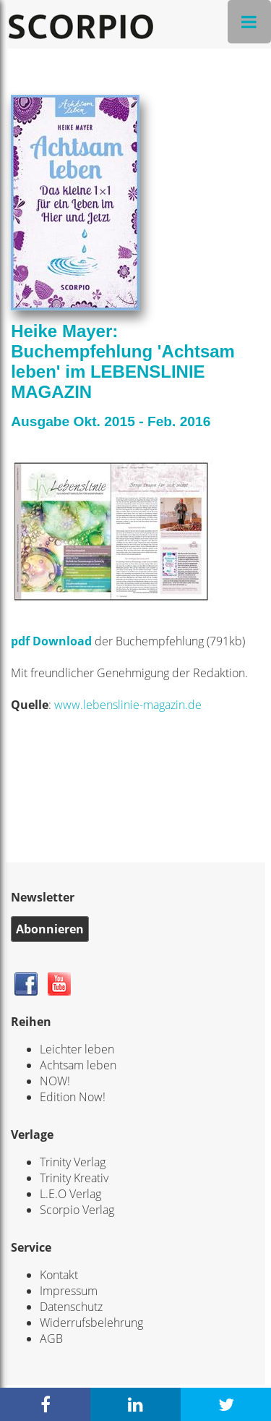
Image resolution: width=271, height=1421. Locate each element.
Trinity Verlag (73, 1162)
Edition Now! (73, 1097)
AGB (51, 1338)
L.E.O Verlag (70, 1194)
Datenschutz (71, 1307)
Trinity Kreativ (74, 1178)
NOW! (55, 1081)
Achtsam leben (78, 1065)
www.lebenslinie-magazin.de (128, 705)
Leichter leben (77, 1049)
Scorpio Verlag (77, 1210)
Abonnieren (50, 929)
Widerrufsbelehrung (91, 1323)
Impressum (69, 1291)
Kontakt (59, 1275)
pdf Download (53, 641)
